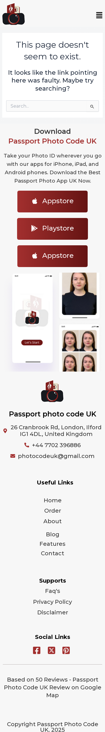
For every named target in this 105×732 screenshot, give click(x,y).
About (52, 521)
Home (53, 500)
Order (52, 510)
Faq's (52, 591)
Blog (52, 534)
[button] (99, 15)
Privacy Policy (52, 601)
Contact (52, 553)
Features (52, 543)
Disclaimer (52, 612)
